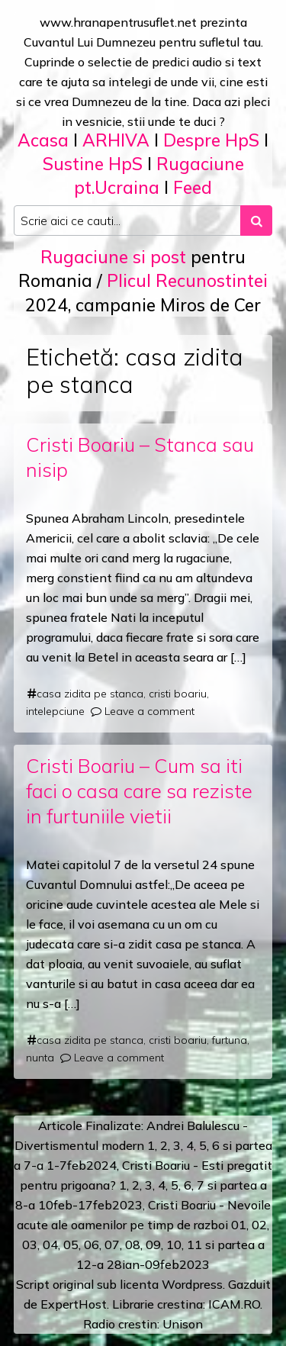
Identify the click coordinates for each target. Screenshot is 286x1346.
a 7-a (28, 1165)
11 (194, 1244)
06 (91, 1244)
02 (259, 1224)
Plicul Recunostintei (187, 280)
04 (50, 1244)
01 (238, 1224)
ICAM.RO (234, 1304)
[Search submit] (256, 220)
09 (153, 1244)
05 (71, 1244)
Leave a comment (149, 711)
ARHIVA (115, 140)
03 (29, 1244)
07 (112, 1244)
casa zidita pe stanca (90, 693)
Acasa (43, 140)
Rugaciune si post (113, 257)
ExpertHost (73, 1304)
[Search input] (127, 220)
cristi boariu (178, 693)
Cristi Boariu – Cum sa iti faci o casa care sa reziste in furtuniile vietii (139, 791)
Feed (192, 187)
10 (174, 1244)
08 (132, 1244)
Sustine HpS (93, 164)
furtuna (229, 1040)
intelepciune (55, 711)
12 (84, 1264)
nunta (40, 1057)
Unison (182, 1324)
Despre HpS (211, 140)
